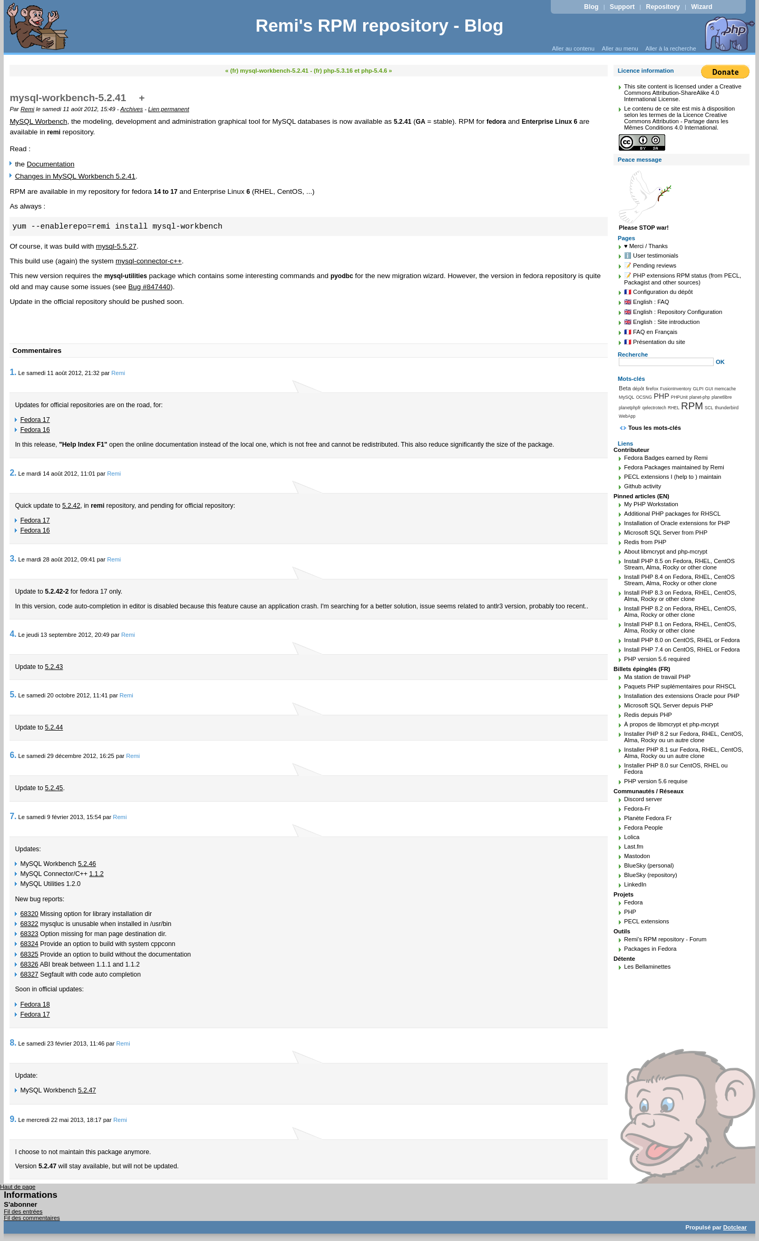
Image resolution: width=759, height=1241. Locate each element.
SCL (709, 407)
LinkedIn (635, 884)
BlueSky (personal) (649, 865)
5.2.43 (54, 667)
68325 (29, 954)
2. (12, 472)
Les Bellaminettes (647, 966)
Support (622, 7)
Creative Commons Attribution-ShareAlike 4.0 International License (683, 92)
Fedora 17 (35, 419)
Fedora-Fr (637, 808)
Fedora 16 (35, 430)
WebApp (627, 416)
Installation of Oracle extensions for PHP (677, 523)
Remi (27, 109)
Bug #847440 (149, 287)
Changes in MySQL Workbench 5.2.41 (75, 176)
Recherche (633, 354)
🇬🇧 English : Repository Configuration (673, 312)
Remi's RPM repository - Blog (380, 25)
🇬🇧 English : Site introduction (661, 322)
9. (12, 1119)
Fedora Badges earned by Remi (666, 458)
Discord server (643, 799)
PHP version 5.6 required (657, 659)
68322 (29, 924)
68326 (29, 964)
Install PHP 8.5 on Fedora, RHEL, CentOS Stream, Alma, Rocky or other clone (679, 564)
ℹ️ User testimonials (651, 255)
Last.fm (634, 846)
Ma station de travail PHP (657, 677)
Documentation (50, 164)
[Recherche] (666, 362)
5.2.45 (54, 788)
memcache (725, 388)
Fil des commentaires (32, 1218)
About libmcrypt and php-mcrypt (665, 551)
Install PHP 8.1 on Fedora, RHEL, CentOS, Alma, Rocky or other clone (680, 627)
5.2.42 (71, 505)
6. (12, 755)
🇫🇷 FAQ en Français (650, 332)
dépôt (638, 388)
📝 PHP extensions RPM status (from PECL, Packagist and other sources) (682, 278)
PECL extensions (646, 921)
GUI (709, 388)
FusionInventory (675, 388)
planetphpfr (630, 407)
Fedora (633, 902)
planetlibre (722, 397)
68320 (29, 914)
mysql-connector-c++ (148, 261)
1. (12, 372)
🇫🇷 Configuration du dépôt (658, 292)
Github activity (642, 486)
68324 (29, 944)
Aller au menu (620, 48)
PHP (661, 396)
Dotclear (735, 1227)
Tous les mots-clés (654, 428)
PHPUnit (679, 397)
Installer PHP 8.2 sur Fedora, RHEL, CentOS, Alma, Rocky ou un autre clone (683, 737)
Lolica (631, 837)
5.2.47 (87, 1090)
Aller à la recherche (670, 48)
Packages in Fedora (650, 948)
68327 (29, 974)
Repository (663, 7)
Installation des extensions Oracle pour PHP (681, 696)
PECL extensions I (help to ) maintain (672, 477)
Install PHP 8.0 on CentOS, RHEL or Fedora (682, 640)
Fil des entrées (23, 1211)
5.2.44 (54, 727)
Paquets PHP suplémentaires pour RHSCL (680, 686)
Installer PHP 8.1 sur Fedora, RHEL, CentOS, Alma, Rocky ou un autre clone (683, 752)
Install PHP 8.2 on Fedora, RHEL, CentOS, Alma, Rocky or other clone (680, 611)
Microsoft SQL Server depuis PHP (668, 705)
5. (12, 694)
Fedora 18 (35, 1004)
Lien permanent (168, 109)
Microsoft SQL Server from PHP (665, 532)
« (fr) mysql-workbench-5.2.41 (266, 70)
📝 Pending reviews (650, 265)
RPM (692, 405)
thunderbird (726, 407)
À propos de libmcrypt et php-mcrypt (671, 724)
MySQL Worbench (38, 121)
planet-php (699, 397)
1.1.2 (96, 874)
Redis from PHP (645, 542)
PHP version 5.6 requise (655, 781)
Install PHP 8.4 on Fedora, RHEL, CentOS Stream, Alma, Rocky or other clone (679, 580)
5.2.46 (87, 864)
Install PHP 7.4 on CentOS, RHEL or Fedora (682, 649)
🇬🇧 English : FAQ (646, 302)
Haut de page (17, 1187)
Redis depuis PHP (648, 715)
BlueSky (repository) (650, 875)
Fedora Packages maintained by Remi (674, 467)
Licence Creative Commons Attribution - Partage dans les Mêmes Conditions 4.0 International (676, 121)
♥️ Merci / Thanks (646, 246)
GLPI (698, 388)
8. (12, 1042)
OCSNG (644, 397)
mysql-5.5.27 (116, 246)
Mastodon (637, 856)
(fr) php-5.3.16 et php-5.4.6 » (353, 70)
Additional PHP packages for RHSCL (672, 513)
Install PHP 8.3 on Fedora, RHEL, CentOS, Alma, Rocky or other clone (680, 595)
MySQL (627, 397)
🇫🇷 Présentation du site (654, 342)
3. (12, 558)
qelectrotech (654, 407)
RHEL (673, 407)
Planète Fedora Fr (648, 818)
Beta (625, 388)
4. (12, 633)
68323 (29, 934)
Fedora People (643, 827)
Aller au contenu (573, 48)
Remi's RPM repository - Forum (665, 939)
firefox (652, 388)
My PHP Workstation (651, 504)
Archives (131, 109)
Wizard (701, 7)
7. (12, 816)
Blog (591, 7)
